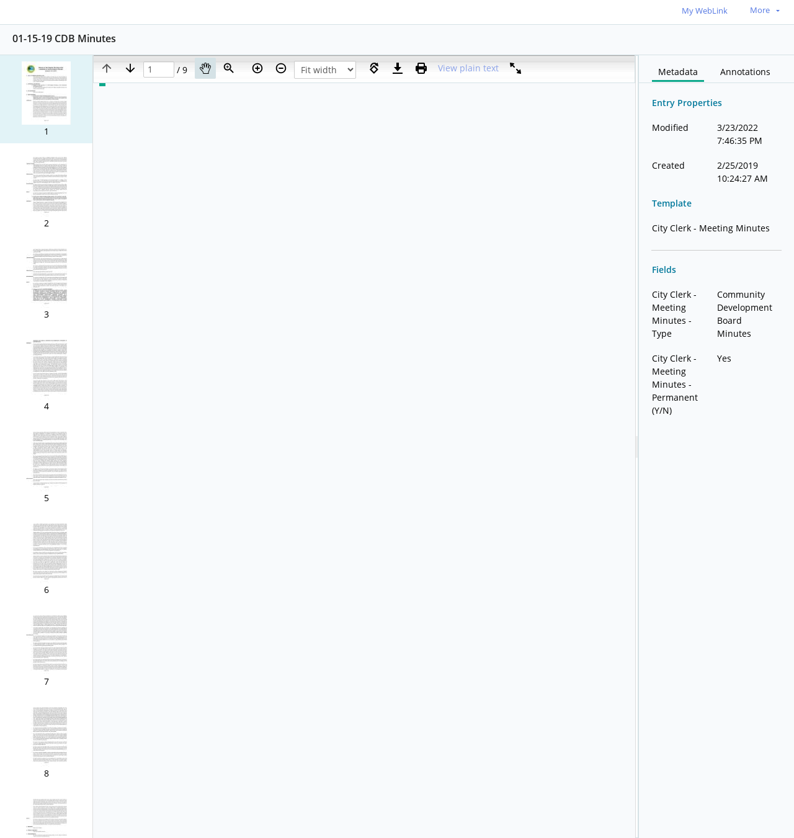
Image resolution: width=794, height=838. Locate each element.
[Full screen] (515, 68)
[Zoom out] (281, 68)
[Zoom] (228, 68)
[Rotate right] (374, 68)
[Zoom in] (257, 68)
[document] (716, 446)
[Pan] (205, 68)
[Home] (65, 11)
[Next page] (130, 68)
